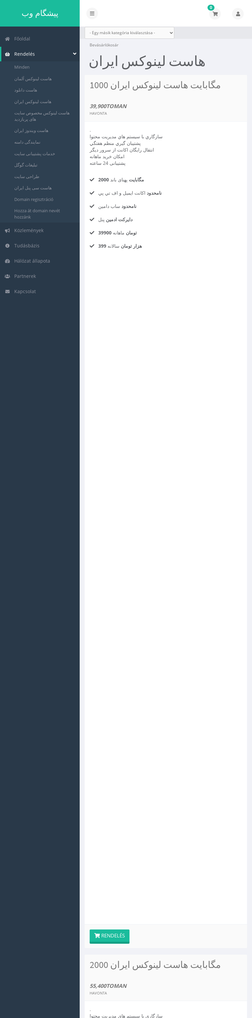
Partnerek (20, 276)
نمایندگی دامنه (27, 142)
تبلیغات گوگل (26, 165)
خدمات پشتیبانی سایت (34, 154)
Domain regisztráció (33, 199)
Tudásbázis (22, 245)
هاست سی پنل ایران (33, 188)
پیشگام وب (40, 13)
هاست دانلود (25, 90)
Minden (22, 67)
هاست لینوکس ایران (32, 101)
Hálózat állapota (27, 261)
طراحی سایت (26, 176)
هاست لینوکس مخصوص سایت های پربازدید (42, 116)
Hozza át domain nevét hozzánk (37, 214)
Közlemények (24, 230)
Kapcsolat (20, 291)
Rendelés (20, 54)
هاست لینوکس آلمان (33, 79)
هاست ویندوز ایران (31, 130)
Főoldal (17, 38)
